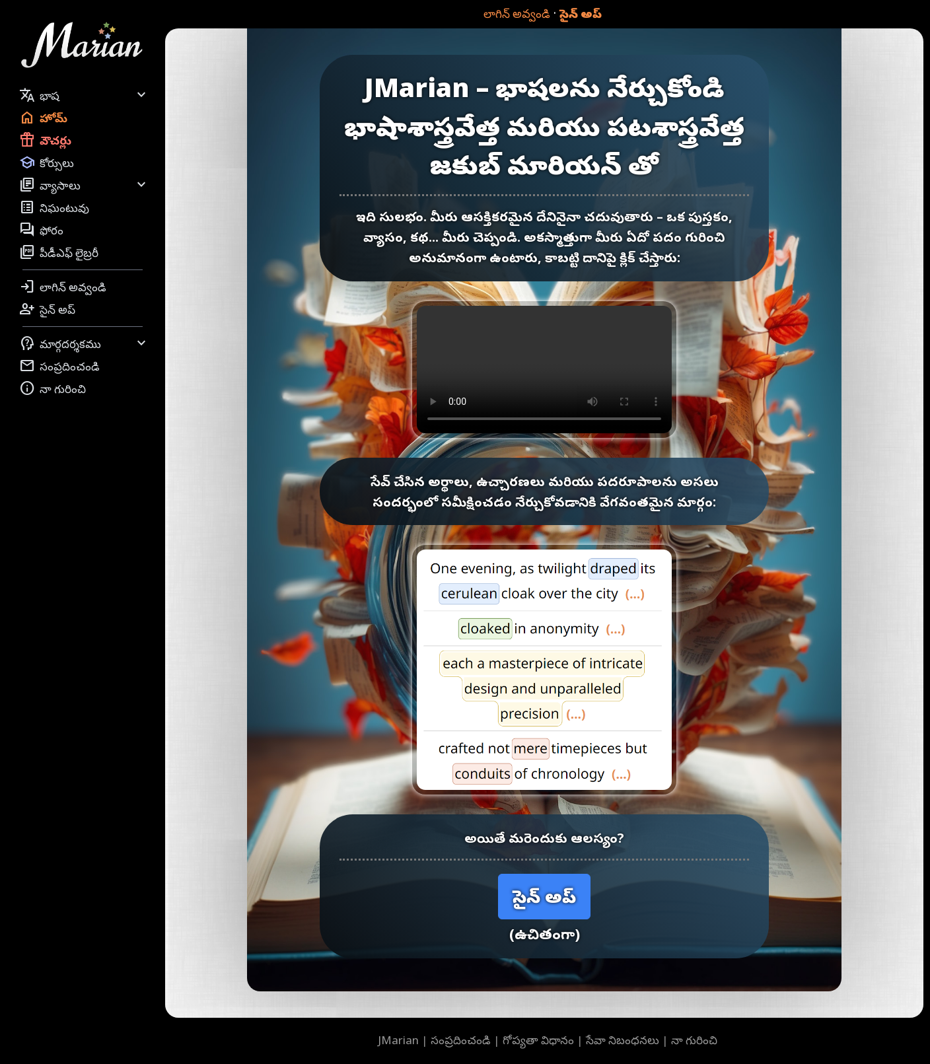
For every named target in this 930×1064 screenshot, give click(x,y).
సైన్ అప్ (580, 13)
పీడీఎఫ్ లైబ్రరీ (58, 252)
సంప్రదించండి (59, 366)
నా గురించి (52, 388)
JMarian (398, 1039)
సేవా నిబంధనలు (622, 1039)
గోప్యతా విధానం (538, 1039)
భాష (84, 95)
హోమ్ (43, 117)
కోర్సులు (46, 162)
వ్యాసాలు (84, 185)
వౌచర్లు (45, 140)
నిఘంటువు (54, 207)
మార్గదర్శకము (84, 343)
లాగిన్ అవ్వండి (516, 13)
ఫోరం (41, 230)
